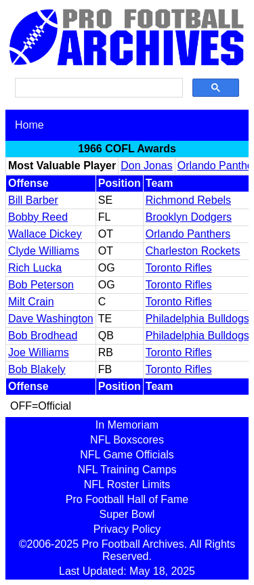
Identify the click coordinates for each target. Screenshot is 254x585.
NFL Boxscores (127, 440)
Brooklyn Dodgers (189, 217)
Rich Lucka (35, 268)
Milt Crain (31, 301)
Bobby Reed (38, 217)
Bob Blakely (37, 369)
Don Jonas (147, 165)
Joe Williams (38, 352)
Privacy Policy (127, 529)
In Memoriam (127, 425)
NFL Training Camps (126, 469)
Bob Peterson (41, 284)
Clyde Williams (43, 251)
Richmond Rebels (188, 200)
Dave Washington (50, 318)
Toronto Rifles (179, 268)
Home (29, 125)
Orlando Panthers (188, 234)
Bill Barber (33, 200)
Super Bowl (127, 514)
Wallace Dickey (45, 234)
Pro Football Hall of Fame (127, 499)
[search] (97, 88)
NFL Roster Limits (127, 484)
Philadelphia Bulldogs (197, 318)
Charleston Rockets (193, 251)
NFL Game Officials (127, 454)
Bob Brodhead (42, 335)
